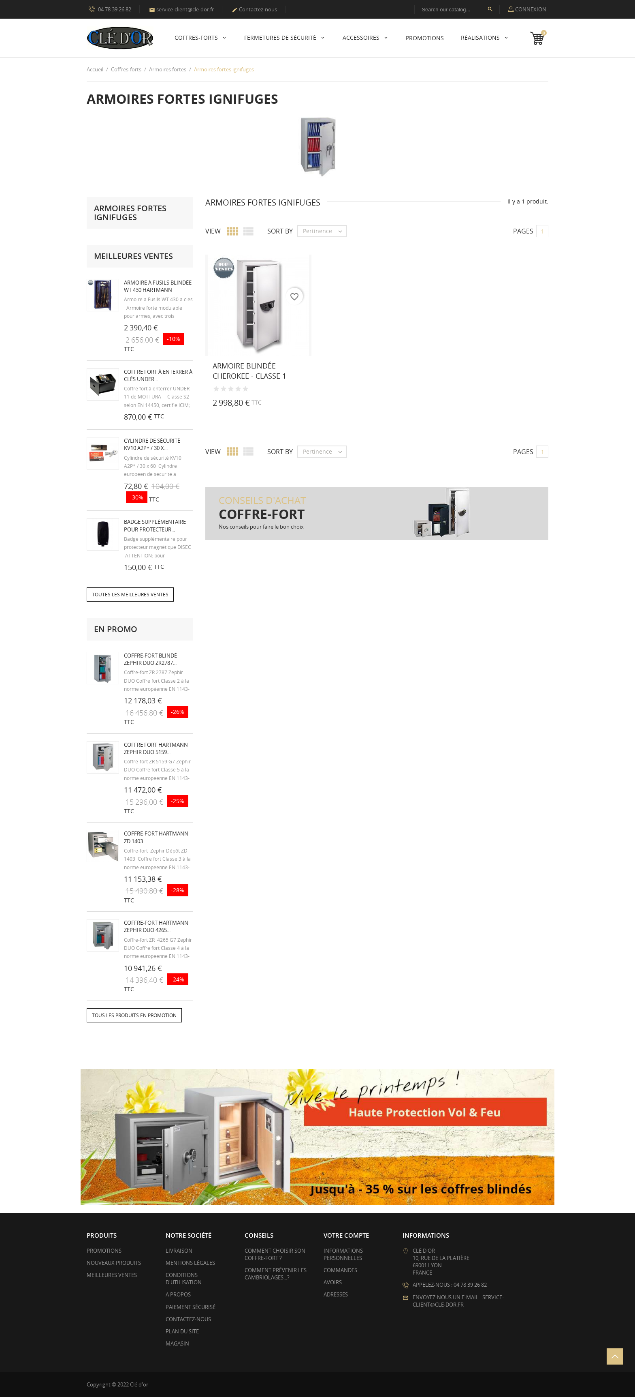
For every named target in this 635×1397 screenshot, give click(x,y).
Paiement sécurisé (190, 1307)
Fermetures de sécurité (281, 37)
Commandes (340, 1270)
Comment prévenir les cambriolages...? (276, 1273)
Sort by (280, 231)
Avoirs (333, 1282)
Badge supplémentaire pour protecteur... (155, 525)
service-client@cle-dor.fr (181, 9)
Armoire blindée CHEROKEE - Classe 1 (249, 371)
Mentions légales (190, 1262)
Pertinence (324, 231)
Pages (523, 231)
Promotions (104, 1250)
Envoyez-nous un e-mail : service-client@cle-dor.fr (458, 1301)
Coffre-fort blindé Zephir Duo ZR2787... (150, 659)
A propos (178, 1294)
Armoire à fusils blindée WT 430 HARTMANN (158, 286)
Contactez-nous (254, 9)
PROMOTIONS (425, 38)
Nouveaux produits (114, 1262)
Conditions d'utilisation (184, 1278)
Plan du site (182, 1331)
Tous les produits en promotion (134, 1015)
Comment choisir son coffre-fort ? (275, 1254)
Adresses (336, 1294)
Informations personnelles (343, 1254)
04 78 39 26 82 (110, 9)
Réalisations (481, 37)
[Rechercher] (457, 9)
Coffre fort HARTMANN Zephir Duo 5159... (156, 748)
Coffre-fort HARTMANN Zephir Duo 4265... (156, 926)
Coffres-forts (197, 37)
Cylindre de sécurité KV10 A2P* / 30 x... (152, 444)
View (213, 231)
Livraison (179, 1250)
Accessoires (362, 37)
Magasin (177, 1343)
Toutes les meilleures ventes (130, 594)
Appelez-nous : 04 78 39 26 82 (450, 1284)
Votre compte (346, 1235)
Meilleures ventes (112, 1275)
